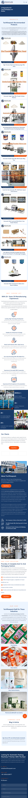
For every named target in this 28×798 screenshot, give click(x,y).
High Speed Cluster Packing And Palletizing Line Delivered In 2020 (16, 528)
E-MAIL (4, 767)
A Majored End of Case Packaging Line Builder (7, 9)
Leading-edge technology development (14, 318)
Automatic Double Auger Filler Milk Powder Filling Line (14, 159)
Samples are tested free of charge (14, 332)
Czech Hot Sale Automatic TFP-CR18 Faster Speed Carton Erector (14, 190)
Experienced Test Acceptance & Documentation (14, 384)
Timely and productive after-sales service (14, 344)
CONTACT (5, 779)
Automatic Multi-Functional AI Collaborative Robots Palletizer (14, 284)
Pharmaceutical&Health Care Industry (14, 713)
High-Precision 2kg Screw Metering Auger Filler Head (14, 65)
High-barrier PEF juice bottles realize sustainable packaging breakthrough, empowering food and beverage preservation (13, 738)
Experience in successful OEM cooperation (14, 370)
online (4, 773)
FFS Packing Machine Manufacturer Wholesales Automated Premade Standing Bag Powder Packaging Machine (14, 128)
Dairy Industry (14, 668)
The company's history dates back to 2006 (16, 520)
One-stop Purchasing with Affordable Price (14, 356)
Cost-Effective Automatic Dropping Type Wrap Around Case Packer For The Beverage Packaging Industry (14, 253)
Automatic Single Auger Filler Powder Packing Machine (14, 97)
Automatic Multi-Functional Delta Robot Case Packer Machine (14, 222)
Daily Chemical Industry (14, 691)
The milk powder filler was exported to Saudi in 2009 (16, 524)
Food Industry (14, 646)
